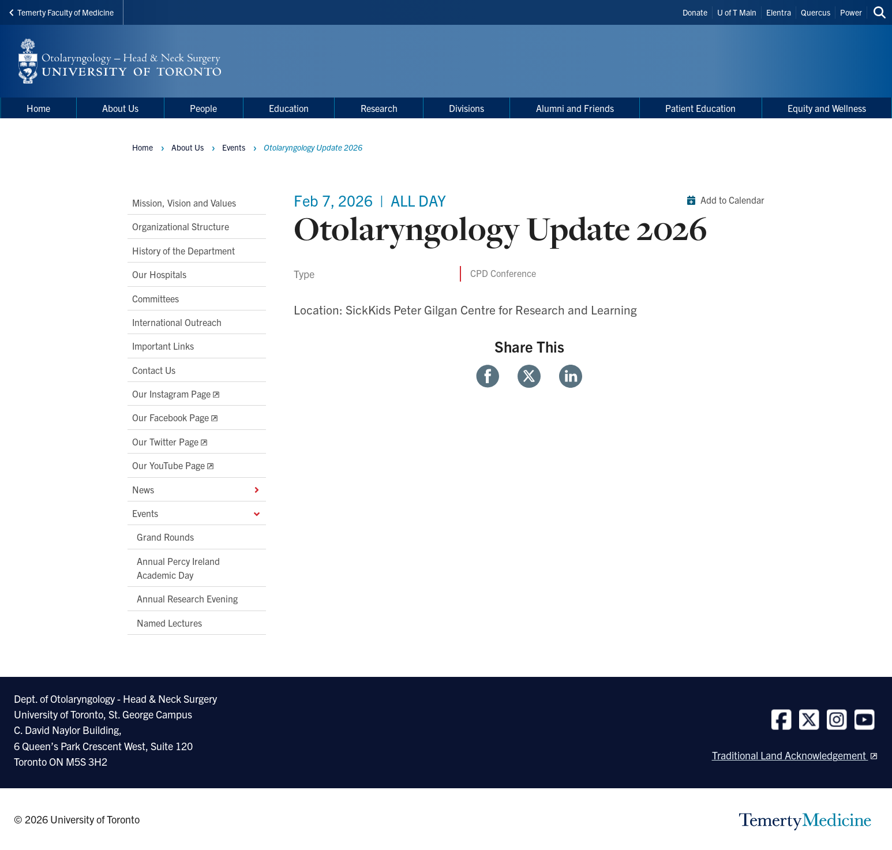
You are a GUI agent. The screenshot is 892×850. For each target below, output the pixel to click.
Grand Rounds (165, 536)
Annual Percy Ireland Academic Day (178, 567)
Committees (155, 298)
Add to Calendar (723, 200)
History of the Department (183, 250)
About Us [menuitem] (120, 108)
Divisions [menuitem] (466, 108)
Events (196, 512)
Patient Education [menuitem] (700, 108)
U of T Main (736, 12)
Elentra (778, 12)
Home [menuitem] (38, 108)
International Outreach (177, 321)
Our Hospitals (159, 274)
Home (142, 147)
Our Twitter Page (165, 441)
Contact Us (153, 369)
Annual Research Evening (187, 598)
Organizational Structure (180, 226)
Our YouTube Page (168, 465)
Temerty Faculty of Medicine (61, 12)
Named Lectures (169, 622)
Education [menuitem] (289, 108)
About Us (187, 147)
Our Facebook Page (170, 417)
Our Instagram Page (171, 393)
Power (851, 12)
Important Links (163, 345)
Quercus (815, 12)
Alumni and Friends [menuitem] (575, 108)
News (196, 489)
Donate (695, 12)
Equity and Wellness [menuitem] (827, 108)
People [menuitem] (203, 108)
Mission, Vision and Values (184, 202)
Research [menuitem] (379, 108)
